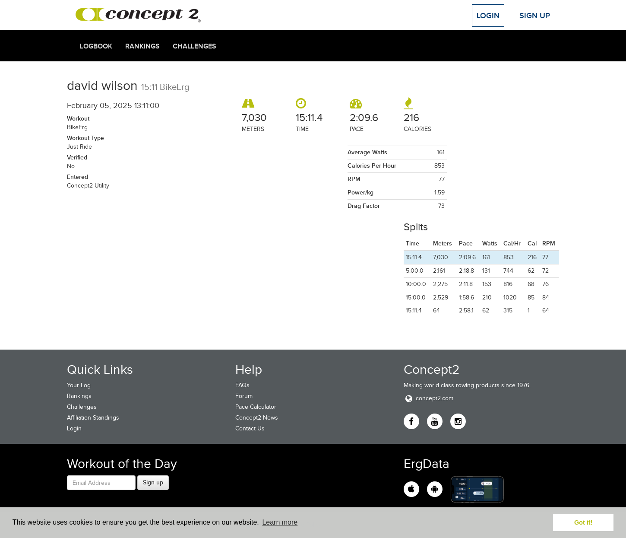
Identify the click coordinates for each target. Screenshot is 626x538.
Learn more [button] (279, 522)
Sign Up (534, 15)
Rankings (142, 46)
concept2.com (428, 398)
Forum (244, 396)
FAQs (242, 385)
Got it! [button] (583, 522)
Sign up (153, 482)
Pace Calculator (255, 407)
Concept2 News (256, 417)
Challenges (194, 46)
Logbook (96, 46)
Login (488, 15)
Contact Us (250, 428)
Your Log (79, 385)
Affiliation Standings (93, 417)
